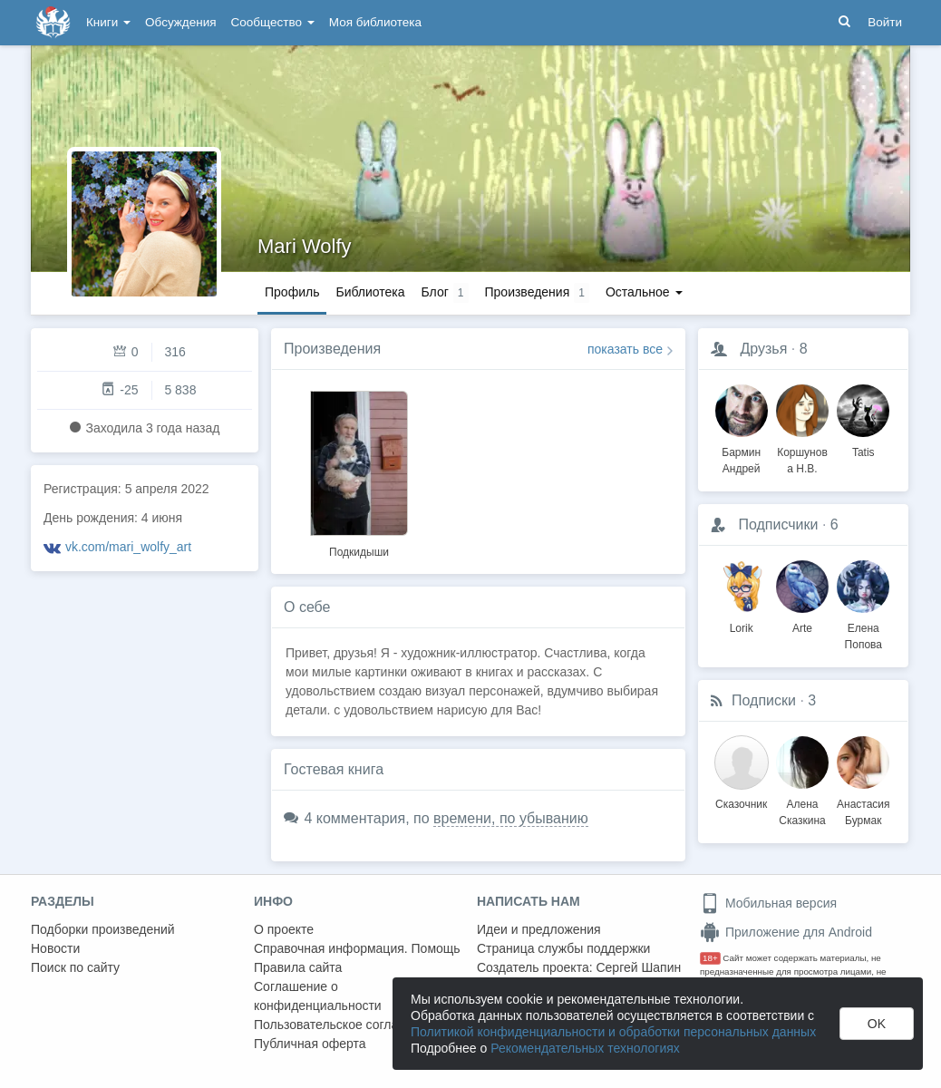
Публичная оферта (310, 1043)
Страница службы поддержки (563, 948)
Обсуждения (180, 22)
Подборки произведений (103, 929)
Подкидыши (359, 552)
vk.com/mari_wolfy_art (128, 546)
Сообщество (273, 22)
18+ (710, 958)
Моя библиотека (375, 22)
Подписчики (778, 524)
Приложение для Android (786, 932)
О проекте (284, 929)
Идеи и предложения (539, 929)
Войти (885, 22)
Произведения (332, 348)
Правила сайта (298, 967)
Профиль (292, 292)
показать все (625, 349)
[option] (359, 471)
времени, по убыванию (510, 818)
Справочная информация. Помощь (357, 948)
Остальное (644, 292)
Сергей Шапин (638, 967)
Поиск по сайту (75, 967)
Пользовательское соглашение (345, 1024)
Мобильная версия (768, 903)
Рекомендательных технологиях (585, 1048)
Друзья (763, 348)
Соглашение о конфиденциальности (318, 996)
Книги (108, 22)
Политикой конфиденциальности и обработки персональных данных (613, 1032)
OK (877, 1023)
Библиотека (369, 292)
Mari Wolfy (304, 246)
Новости (55, 948)
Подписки (764, 700)
